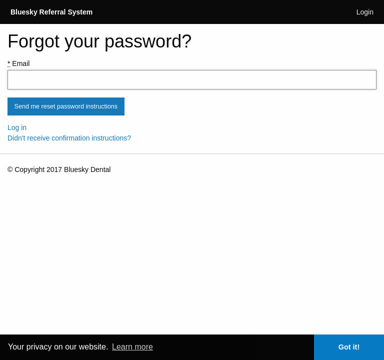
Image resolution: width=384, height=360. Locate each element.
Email (19, 64)
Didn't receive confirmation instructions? (69, 138)
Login (365, 12)
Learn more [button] (132, 346)
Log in (17, 128)
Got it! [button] (349, 347)
